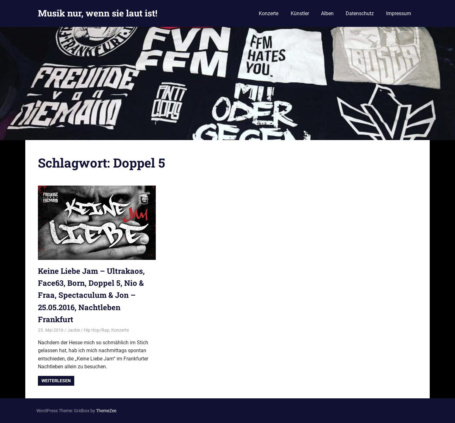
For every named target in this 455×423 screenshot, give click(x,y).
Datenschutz (360, 13)
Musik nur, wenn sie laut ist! (97, 13)
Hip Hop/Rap (96, 330)
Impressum (398, 13)
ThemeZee (106, 410)
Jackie (73, 330)
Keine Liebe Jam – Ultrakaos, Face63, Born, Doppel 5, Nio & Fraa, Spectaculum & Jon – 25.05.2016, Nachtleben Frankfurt (91, 295)
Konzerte (268, 13)
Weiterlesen (56, 380)
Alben (327, 13)
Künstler (300, 13)
